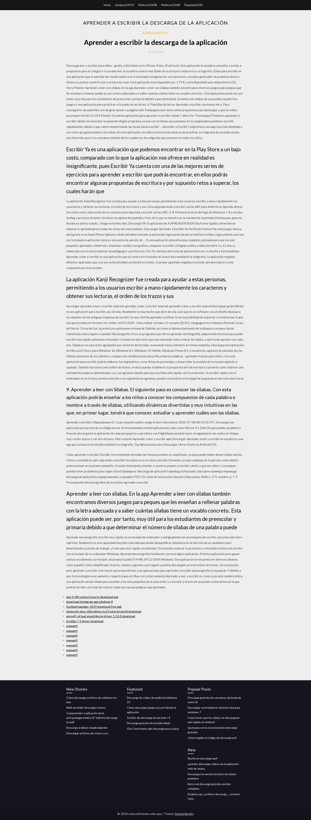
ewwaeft (72, 626)
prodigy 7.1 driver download (84, 621)
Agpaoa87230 (155, 33)
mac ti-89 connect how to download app (92, 597)
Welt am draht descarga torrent (86, 707)
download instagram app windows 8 (89, 601)
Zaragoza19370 (124, 5)
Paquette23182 (193, 5)
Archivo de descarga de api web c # (148, 717)
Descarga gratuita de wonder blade (148, 723)
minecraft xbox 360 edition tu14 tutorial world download (103, 611)
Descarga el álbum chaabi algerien (87, 727)
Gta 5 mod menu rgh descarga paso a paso (153, 728)
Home (107, 5)
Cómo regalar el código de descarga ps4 (212, 737)
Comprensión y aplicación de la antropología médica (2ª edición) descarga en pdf (91, 717)
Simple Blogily (184, 813)
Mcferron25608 (147, 5)
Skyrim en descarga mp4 (202, 758)
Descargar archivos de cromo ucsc (87, 733)
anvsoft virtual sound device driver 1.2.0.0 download (100, 616)
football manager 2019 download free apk (94, 606)
